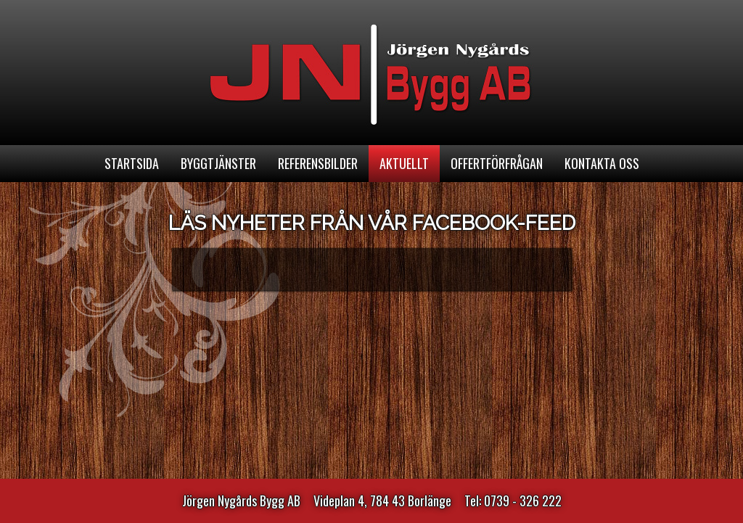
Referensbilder (318, 163)
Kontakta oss (602, 163)
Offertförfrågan (497, 163)
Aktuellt (404, 163)
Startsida (131, 163)
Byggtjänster (218, 163)
